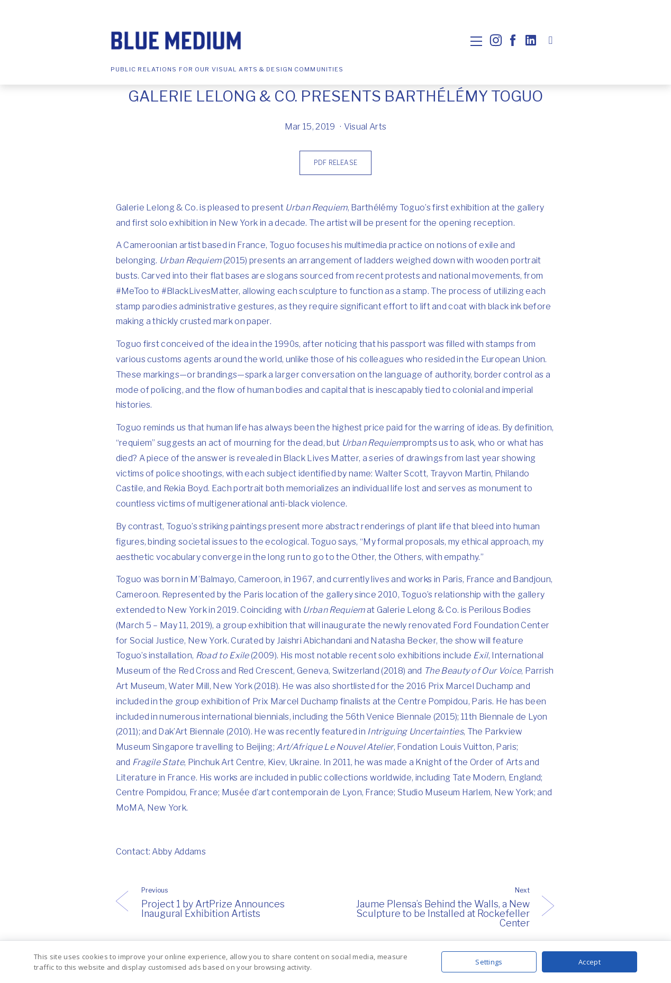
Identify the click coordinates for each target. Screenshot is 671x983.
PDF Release (335, 163)
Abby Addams (179, 852)
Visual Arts (365, 127)
